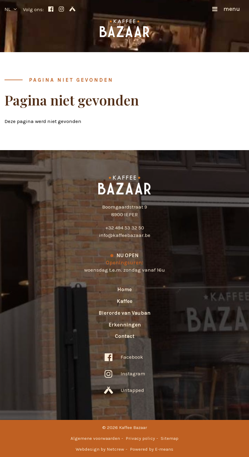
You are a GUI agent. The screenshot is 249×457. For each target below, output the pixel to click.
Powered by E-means (151, 449)
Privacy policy (140, 438)
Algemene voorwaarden (95, 438)
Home (124, 289)
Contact (124, 336)
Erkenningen (125, 325)
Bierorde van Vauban (124, 313)
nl (8, 9)
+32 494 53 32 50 (124, 228)
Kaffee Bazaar (124, 184)
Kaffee (124, 301)
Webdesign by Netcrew (100, 449)
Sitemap (169, 438)
